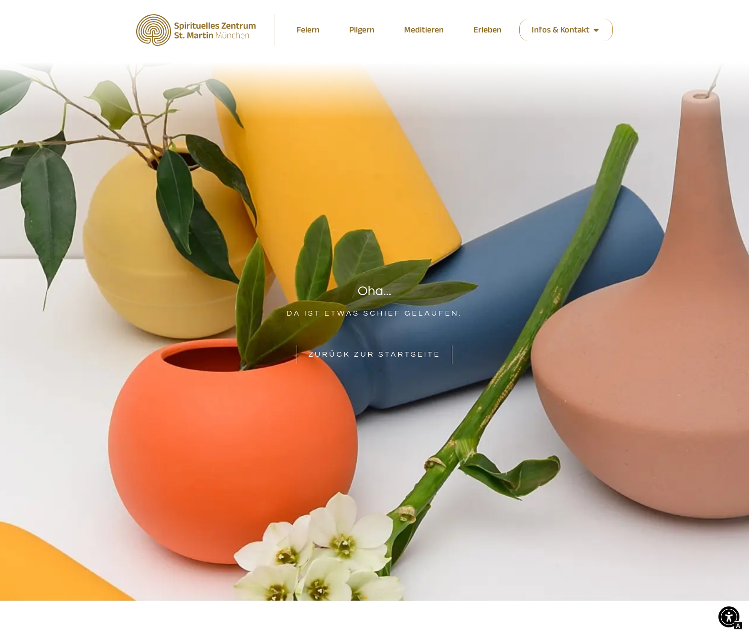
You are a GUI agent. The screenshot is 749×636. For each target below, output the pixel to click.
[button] (728, 619)
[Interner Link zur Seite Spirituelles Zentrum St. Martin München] (196, 30)
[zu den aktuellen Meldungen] (308, 29)
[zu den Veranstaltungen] (361, 29)
